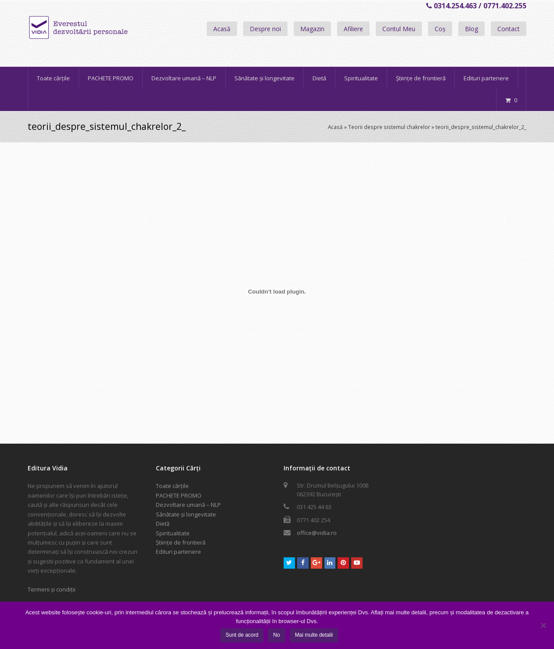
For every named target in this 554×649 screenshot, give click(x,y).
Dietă (162, 523)
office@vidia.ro (317, 533)
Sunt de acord (242, 635)
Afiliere (353, 29)
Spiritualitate (173, 533)
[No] (543, 625)
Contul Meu (398, 29)
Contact (508, 29)
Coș (440, 29)
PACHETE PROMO (178, 495)
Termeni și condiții (52, 589)
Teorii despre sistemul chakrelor (389, 126)
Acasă (221, 29)
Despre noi (265, 29)
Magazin (312, 29)
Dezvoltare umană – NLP (188, 505)
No (276, 635)
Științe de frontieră (180, 542)
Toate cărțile (172, 486)
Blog (471, 29)
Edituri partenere (178, 552)
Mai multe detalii (314, 635)
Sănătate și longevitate (186, 514)
